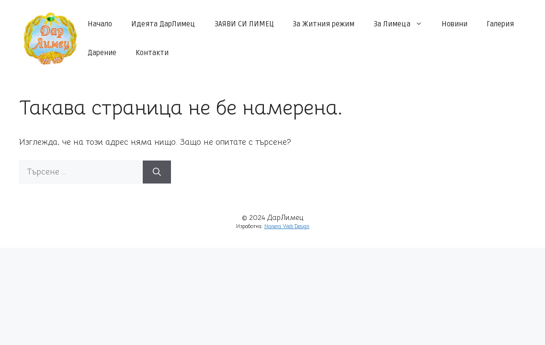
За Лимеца (403, 24)
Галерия (500, 24)
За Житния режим (323, 24)
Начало (100, 24)
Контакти (152, 52)
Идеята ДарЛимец (163, 24)
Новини (454, 24)
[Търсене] (157, 172)
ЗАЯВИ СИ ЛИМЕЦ (244, 24)
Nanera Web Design (286, 226)
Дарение (102, 52)
